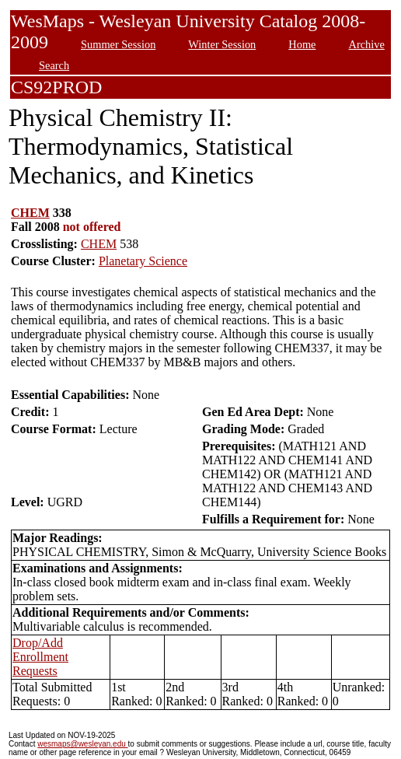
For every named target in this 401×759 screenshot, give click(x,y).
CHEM (30, 212)
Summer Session (118, 44)
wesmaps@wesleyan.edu (82, 744)
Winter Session (222, 44)
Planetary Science (143, 261)
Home (302, 44)
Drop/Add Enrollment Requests (40, 656)
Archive (366, 44)
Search (54, 65)
